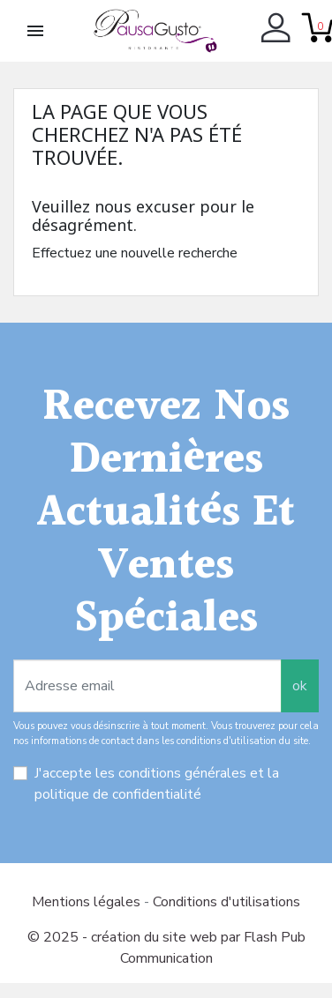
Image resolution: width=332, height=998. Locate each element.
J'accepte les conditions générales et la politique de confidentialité (156, 783)
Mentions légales (88, 902)
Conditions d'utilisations (226, 902)
